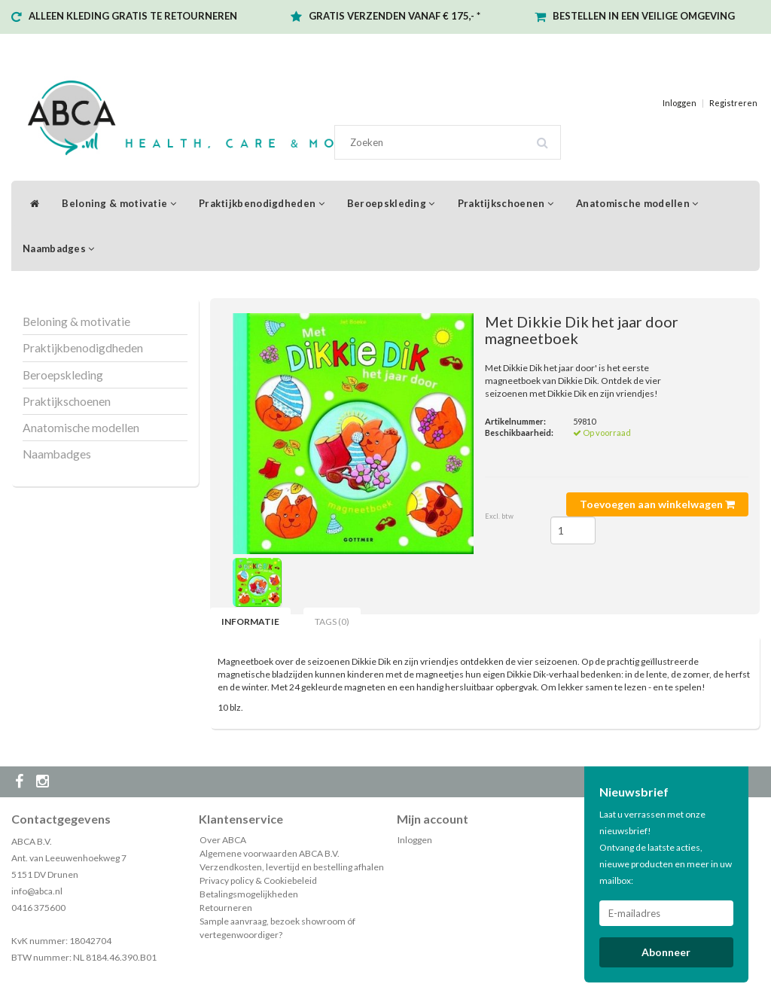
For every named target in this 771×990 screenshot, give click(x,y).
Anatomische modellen (637, 203)
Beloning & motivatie (119, 203)
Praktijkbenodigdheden (262, 203)
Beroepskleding (391, 203)
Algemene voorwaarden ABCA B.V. (270, 853)
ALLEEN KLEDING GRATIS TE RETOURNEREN (133, 16)
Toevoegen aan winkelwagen (657, 504)
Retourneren (226, 907)
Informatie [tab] (250, 621)
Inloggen (679, 103)
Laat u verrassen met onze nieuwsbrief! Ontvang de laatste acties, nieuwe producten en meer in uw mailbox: (665, 847)
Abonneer (665, 952)
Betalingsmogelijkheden (249, 894)
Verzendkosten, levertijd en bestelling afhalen (292, 867)
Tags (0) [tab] (332, 621)
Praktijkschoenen (505, 203)
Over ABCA (223, 839)
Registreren (733, 103)
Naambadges (59, 248)
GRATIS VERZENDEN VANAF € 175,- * (394, 16)
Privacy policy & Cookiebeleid (258, 880)
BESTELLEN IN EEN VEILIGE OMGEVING (644, 16)
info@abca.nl (36, 891)
